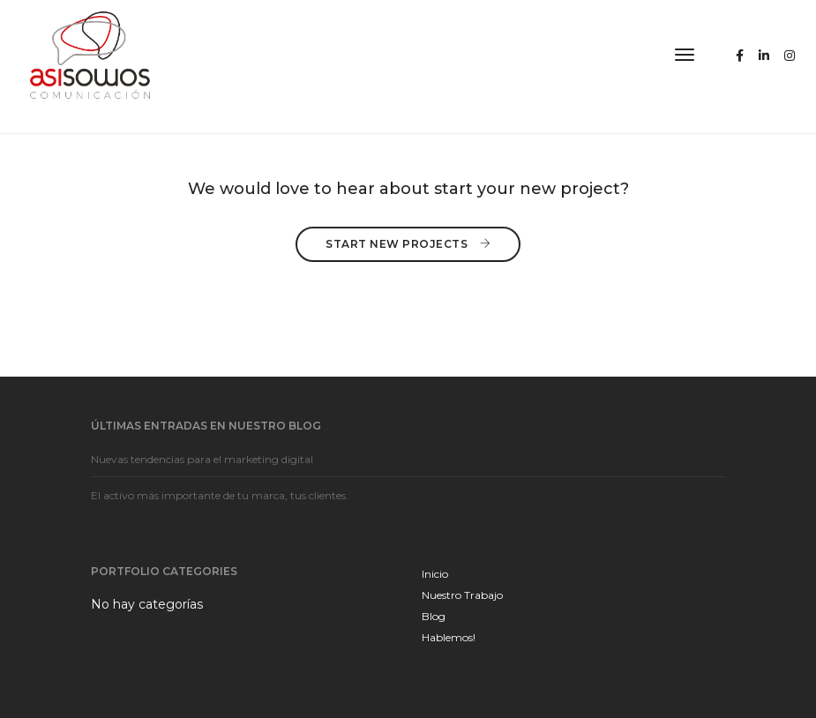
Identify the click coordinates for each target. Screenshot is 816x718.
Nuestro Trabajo (462, 595)
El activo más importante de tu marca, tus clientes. (219, 495)
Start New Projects (408, 242)
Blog (433, 616)
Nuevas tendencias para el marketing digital (202, 459)
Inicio (435, 573)
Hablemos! (448, 637)
